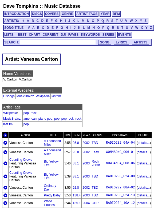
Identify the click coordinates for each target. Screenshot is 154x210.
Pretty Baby (52, 195)
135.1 (77, 203)
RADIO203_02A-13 (120, 195)
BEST (22, 35)
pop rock (67, 118)
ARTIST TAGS (86, 14)
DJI (63, 35)
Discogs (9, 96)
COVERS (52, 14)
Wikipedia (43, 96)
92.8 (76, 187)
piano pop (45, 118)
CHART (34, 35)
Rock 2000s (96, 163)
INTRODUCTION (16, 14)
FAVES (73, 35)
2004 (86, 203)
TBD (95, 143)
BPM (116, 14)
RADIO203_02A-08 (120, 176)
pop (26, 113)
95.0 (76, 143)
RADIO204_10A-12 (120, 203)
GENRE (67, 14)
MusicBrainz (25, 96)
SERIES (108, 35)
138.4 (77, 195)
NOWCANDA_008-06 (120, 163)
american (30, 118)
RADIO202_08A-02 (120, 187)
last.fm (56, 96)
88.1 (76, 163)
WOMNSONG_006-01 (120, 152)
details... (144, 143)
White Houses (49, 203)
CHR (95, 203)
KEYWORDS (90, 35)
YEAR (105, 14)
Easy (95, 152)
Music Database (62, 6)
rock (33, 113)
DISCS (37, 14)
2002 (86, 143)
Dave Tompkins (20, 6)
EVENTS (124, 35)
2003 (86, 163)
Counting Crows (20, 159)
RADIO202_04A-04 (120, 143)
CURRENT (50, 35)
